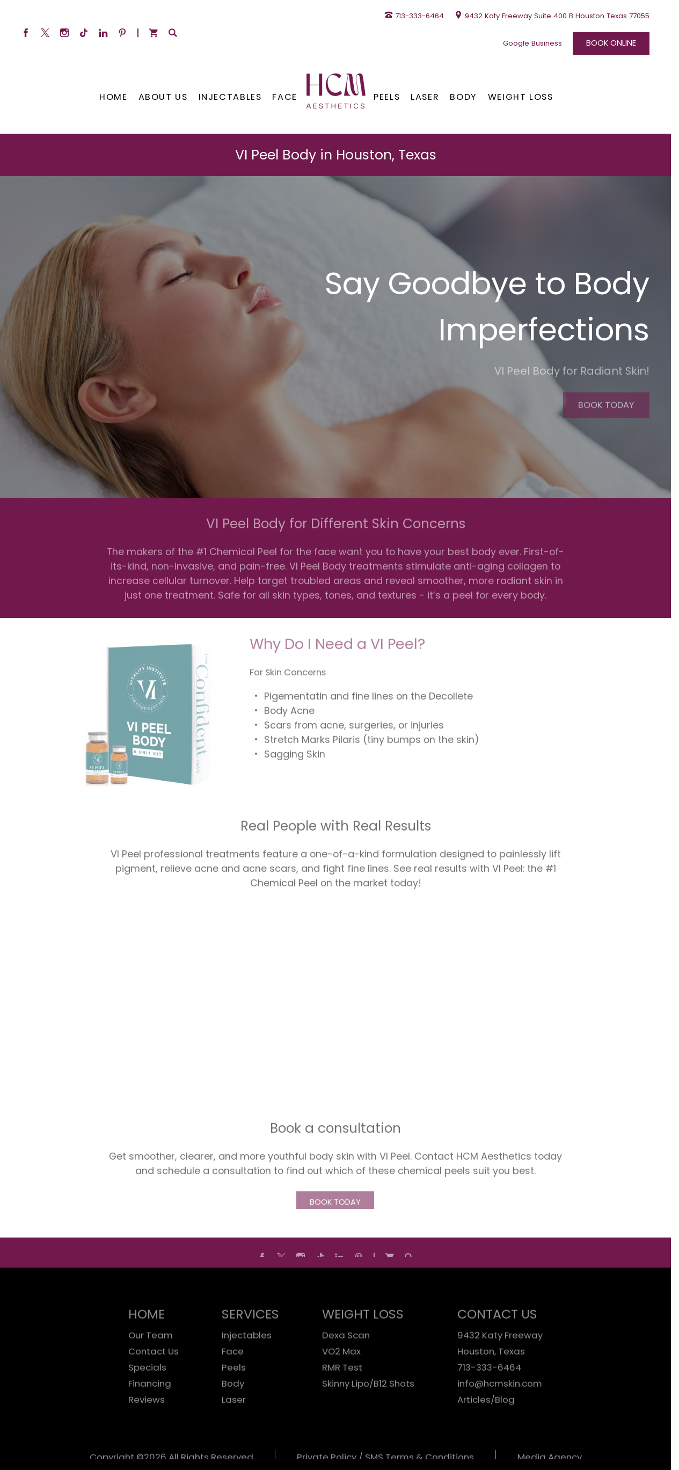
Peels (234, 1393)
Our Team (150, 1361)
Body (233, 1409)
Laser (234, 1426)
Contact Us (153, 1377)
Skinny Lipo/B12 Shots (368, 1409)
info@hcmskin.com (499, 1409)
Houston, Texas (491, 1377)
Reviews (146, 1426)
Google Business (532, 43)
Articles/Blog (486, 1426)
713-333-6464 (489, 1393)
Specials (147, 1393)
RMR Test (342, 1393)
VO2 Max (341, 1377)
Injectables (247, 1361)
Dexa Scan (346, 1361)
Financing (149, 1409)
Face (233, 1377)
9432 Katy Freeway (500, 1361)
